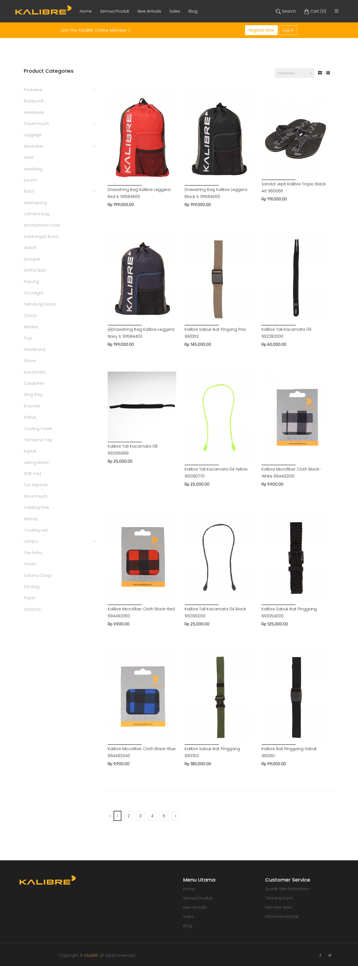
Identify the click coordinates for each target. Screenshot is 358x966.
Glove (30, 360)
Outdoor (32, 609)
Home (189, 889)
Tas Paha (33, 553)
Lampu (31, 541)
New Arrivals (195, 907)
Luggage (33, 135)
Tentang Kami (279, 898)
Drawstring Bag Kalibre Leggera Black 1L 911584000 (216, 193)
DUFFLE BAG (35, 270)
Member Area (278, 907)
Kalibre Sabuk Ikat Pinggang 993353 (212, 752)
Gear (29, 157)
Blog (187, 926)
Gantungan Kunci (41, 236)
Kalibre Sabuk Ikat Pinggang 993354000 (289, 612)
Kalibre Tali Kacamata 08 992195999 (132, 449)
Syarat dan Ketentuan (287, 889)
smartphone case (42, 225)
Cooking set (36, 530)
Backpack (34, 101)
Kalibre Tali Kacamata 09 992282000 (286, 333)
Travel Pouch (36, 123)
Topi (28, 338)
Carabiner (34, 383)
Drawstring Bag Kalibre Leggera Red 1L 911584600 (139, 193)
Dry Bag (31, 586)
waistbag (33, 169)
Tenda (30, 564)
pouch (30, 180)
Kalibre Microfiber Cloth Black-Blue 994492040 (142, 752)
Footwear (33, 90)
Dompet (32, 259)
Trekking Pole (36, 507)
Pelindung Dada (40, 304)
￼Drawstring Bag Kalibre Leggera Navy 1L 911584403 (141, 333)
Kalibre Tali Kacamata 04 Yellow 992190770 (216, 472)
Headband (34, 349)
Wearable (33, 146)
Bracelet (32, 406)
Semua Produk (197, 898)
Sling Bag (33, 394)
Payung (31, 281)
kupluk (30, 451)
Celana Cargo (38, 575)
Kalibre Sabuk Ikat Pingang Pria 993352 (215, 333)
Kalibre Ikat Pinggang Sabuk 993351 (289, 752)
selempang (35, 203)
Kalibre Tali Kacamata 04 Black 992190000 (215, 612)
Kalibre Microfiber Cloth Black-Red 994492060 (141, 612)
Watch (30, 248)
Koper (30, 598)
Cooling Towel (38, 428)
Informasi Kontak (282, 916)
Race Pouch (36, 496)
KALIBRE (91, 955)
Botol (29, 191)
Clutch (30, 315)
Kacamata (34, 372)
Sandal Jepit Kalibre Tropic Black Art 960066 (294, 187)
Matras (31, 519)
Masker (31, 327)
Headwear (34, 112)
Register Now (261, 30)
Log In (288, 30)
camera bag (37, 214)
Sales (188, 916)
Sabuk (30, 417)
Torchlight (33, 293)
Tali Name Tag (38, 440)
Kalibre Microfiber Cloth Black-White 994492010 (291, 472)
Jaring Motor (36, 462)
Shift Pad (32, 473)
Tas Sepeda (36, 485)
